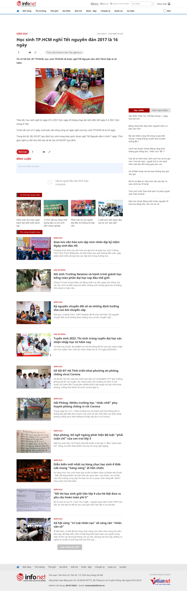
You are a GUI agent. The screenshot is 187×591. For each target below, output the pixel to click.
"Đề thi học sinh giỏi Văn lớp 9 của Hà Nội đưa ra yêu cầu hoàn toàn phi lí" (87, 495)
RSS (167, 10)
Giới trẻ (78, 11)
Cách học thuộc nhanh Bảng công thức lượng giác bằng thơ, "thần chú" (147, 150)
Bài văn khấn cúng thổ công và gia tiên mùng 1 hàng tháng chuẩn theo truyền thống (147, 138)
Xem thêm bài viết (69, 547)
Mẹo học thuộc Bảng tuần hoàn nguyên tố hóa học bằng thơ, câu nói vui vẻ (148, 202)
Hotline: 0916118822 (119, 3)
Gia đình (66, 11)
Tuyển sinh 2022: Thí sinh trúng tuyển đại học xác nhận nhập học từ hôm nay (88, 340)
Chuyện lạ (105, 11)
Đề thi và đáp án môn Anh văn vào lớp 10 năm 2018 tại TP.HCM (148, 182)
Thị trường (41, 11)
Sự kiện (130, 11)
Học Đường (59, 270)
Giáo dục (22, 33)
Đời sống (27, 11)
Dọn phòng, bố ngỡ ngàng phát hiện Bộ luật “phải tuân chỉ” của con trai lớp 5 (88, 436)
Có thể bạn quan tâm (30, 195)
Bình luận (23, 152)
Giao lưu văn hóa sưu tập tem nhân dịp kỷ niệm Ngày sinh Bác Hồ (87, 244)
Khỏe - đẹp (91, 11)
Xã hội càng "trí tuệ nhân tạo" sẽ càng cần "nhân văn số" (88, 524)
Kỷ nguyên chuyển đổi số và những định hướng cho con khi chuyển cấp (86, 308)
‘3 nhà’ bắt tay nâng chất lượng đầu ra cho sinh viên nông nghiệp (55, 223)
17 (162, 151)
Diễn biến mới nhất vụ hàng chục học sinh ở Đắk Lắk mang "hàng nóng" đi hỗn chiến (87, 466)
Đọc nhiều (139, 110)
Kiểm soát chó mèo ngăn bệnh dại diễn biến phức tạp (28, 223)
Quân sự (118, 11)
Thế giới (54, 11)
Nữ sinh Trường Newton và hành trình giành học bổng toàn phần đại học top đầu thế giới (87, 276)
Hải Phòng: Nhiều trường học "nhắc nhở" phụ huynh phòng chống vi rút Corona (85, 404)
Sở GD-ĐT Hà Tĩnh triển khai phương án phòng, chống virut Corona (86, 372)
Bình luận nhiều (160, 110)
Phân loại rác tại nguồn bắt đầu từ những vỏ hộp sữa (83, 223)
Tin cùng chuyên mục (30, 232)
